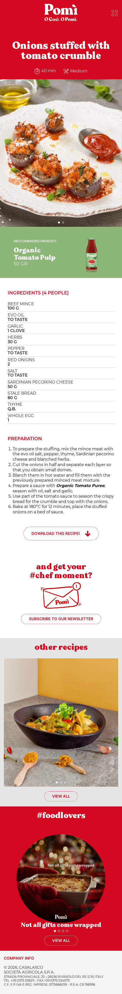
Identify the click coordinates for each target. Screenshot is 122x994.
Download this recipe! (56, 533)
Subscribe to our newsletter (61, 618)
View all (61, 796)
